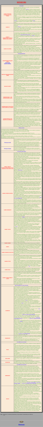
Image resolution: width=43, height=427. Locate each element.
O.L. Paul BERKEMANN (25, 333)
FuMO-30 (19, 26)
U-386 (40, 197)
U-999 (30, 318)
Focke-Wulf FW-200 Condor (25, 34)
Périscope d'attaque (7, 148)
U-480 (23, 314)
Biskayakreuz (20, 170)
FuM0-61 (33, 35)
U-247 (37, 317)
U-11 (26, 300)
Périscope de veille (7, 142)
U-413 (28, 382)
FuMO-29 (27, 9)
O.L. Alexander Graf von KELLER (30, 383)
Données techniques (7, 63)
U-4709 (19, 333)
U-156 (34, 20)
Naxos (16, 226)
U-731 (23, 383)
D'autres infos (7, 62)
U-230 (15, 20)
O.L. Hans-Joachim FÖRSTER (30, 314)
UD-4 (39, 308)
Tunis (29, 266)
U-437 (38, 382)
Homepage (21, 424)
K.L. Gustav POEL (32, 382)
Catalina (21, 321)
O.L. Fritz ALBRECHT (18, 198)
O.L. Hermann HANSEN (36, 318)
